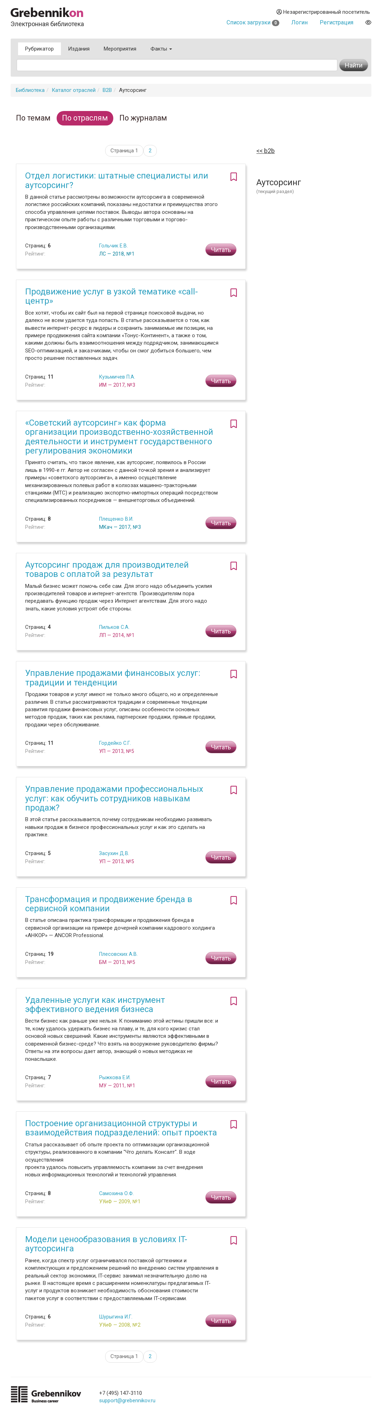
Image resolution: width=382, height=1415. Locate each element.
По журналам (143, 117)
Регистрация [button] (336, 22)
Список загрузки (253, 22)
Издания (79, 49)
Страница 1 (124, 150)
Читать (221, 249)
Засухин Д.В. (114, 853)
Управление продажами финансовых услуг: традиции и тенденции (112, 677)
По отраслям (85, 117)
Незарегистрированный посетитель (323, 12)
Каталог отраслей (74, 90)
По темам (33, 117)
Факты (161, 49)
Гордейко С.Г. (115, 743)
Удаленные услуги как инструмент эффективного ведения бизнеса (95, 1004)
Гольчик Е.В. (113, 245)
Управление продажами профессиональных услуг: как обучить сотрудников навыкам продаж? (114, 798)
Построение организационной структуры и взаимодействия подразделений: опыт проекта (121, 1128)
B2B (107, 90)
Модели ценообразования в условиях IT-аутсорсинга (106, 1243)
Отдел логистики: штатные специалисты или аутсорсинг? (116, 180)
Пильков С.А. (114, 627)
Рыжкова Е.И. (115, 1077)
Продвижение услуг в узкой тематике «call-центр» (111, 296)
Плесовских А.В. (118, 954)
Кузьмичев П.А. (117, 377)
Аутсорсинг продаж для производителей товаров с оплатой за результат (107, 569)
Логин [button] (299, 22)
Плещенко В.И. (116, 519)
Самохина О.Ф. (116, 1193)
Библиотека (30, 90)
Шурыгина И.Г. (115, 1317)
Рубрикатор (39, 49)
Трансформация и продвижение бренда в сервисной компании (108, 903)
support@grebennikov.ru (127, 1400)
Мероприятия (120, 49)
